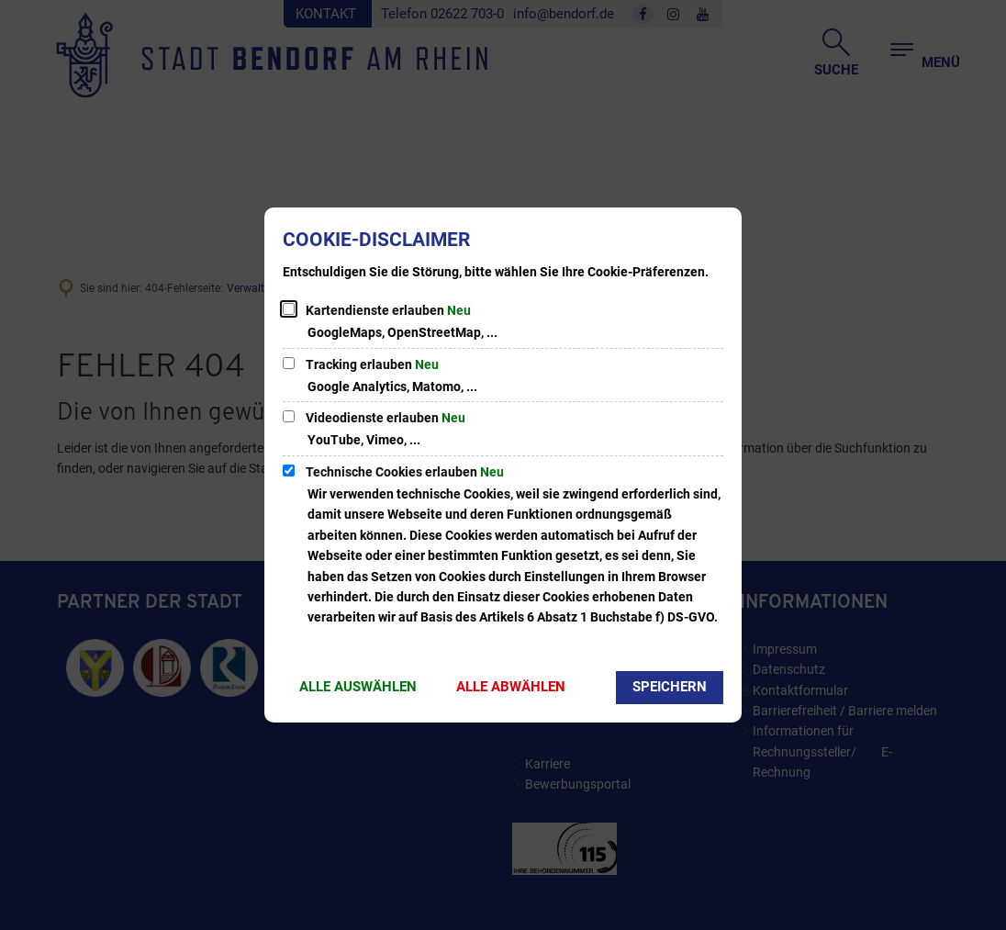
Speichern (669, 686)
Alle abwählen (510, 686)
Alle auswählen (358, 686)
